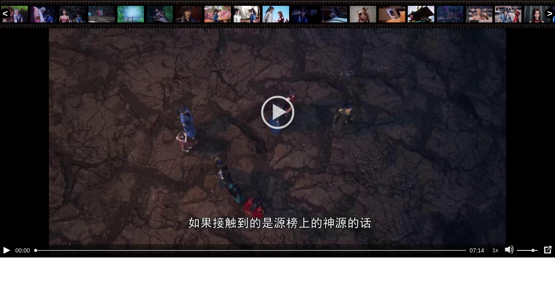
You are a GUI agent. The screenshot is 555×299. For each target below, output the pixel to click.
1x (495, 278)
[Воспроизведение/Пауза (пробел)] (7, 278)
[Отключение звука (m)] (509, 278)
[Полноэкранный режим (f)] (548, 278)
